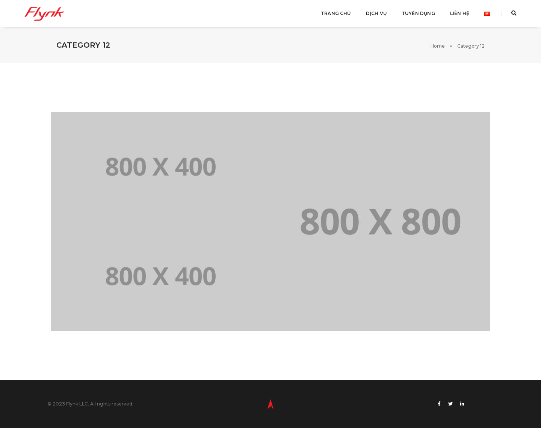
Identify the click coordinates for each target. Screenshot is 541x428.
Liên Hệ (459, 13)
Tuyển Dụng (418, 13)
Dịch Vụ (376, 13)
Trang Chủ (336, 13)
